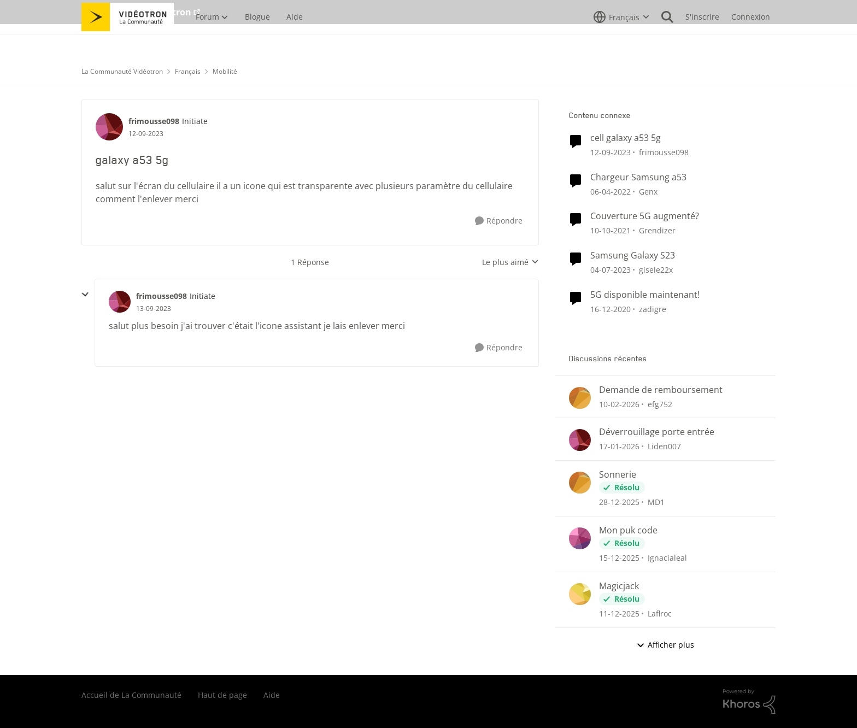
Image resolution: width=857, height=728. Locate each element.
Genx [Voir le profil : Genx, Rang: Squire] (648, 191)
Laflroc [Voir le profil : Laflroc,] (660, 613)
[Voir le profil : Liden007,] (580, 440)
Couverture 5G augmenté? (644, 216)
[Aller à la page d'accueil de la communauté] (127, 41)
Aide (271, 695)
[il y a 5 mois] (619, 403)
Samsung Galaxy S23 (632, 255)
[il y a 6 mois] (619, 446)
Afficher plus (665, 644)
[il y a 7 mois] (619, 557)
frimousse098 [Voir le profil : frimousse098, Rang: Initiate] (153, 121)
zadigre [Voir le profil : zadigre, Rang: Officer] (652, 309)
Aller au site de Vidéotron (136, 12)
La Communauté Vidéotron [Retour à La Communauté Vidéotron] (122, 71)
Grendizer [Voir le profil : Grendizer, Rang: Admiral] (657, 230)
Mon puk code (628, 530)
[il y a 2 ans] (610, 152)
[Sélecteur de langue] (621, 41)
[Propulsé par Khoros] (749, 701)
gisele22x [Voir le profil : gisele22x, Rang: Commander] (656, 270)
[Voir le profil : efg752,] (580, 398)
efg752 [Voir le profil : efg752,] (660, 403)
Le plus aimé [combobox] (510, 262)
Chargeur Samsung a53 (638, 177)
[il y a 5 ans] (610, 309)
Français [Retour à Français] (188, 71)
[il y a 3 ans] (610, 269)
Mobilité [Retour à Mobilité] (225, 71)
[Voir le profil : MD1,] (580, 483)
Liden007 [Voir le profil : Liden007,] (664, 446)
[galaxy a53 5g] (153, 309)
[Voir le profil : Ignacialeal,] (580, 538)
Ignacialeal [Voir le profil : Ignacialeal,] (667, 558)
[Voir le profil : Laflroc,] (580, 594)
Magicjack (619, 586)
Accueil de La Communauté (131, 695)
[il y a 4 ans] (610, 191)
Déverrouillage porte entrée (656, 432)
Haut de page (222, 695)
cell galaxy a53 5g (625, 138)
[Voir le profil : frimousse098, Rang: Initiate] (109, 126)
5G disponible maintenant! (645, 295)
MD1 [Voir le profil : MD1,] (656, 502)
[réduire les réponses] (85, 294)
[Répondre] (499, 221)
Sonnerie (617, 474)
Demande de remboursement (661, 390)
